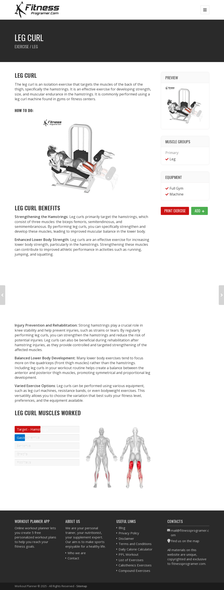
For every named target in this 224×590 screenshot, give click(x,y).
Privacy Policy (129, 533)
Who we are (77, 553)
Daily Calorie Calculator (135, 549)
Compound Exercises (134, 570)
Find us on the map (185, 541)
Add (199, 210)
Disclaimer (126, 538)
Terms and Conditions (135, 544)
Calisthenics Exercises (135, 565)
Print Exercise (175, 210)
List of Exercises (131, 560)
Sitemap (81, 586)
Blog (122, 528)
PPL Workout (128, 554)
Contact (73, 558)
